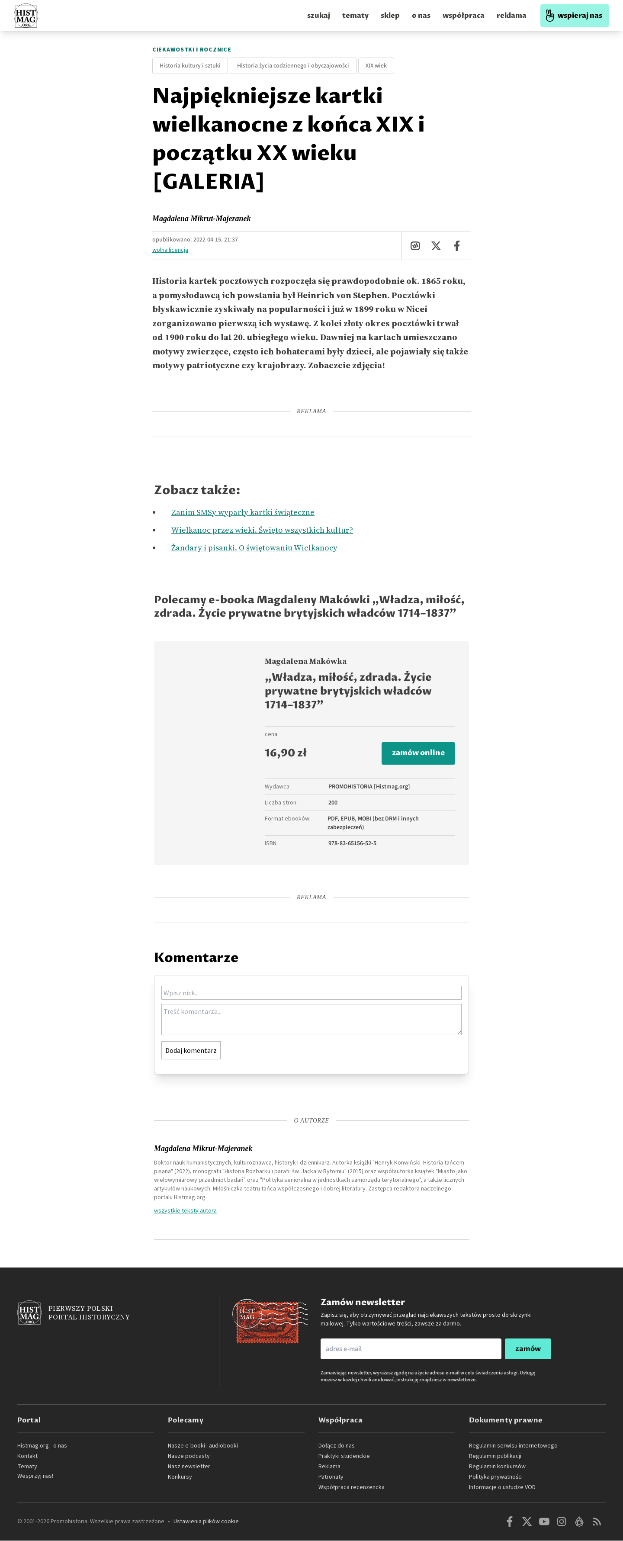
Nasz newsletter (189, 1467)
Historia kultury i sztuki (190, 65)
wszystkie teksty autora (185, 1211)
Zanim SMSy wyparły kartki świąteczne (243, 512)
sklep (390, 15)
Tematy (27, 1467)
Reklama (329, 1467)
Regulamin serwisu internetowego (513, 1446)
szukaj (318, 15)
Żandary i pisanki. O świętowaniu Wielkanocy (254, 547)
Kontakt (27, 1456)
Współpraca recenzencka (351, 1487)
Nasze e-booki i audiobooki (203, 1446)
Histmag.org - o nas (42, 1446)
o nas (421, 15)
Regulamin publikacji (495, 1456)
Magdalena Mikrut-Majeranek (201, 218)
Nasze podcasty (189, 1456)
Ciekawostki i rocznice (191, 49)
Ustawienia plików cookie (206, 1522)
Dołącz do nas (336, 1446)
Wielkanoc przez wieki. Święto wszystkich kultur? (262, 529)
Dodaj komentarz (191, 1050)
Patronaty (331, 1477)
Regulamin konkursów (497, 1467)
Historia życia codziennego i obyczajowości (293, 65)
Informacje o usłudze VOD (502, 1487)
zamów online (417, 753)
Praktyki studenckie (344, 1456)
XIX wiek (376, 65)
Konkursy (180, 1477)
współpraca (464, 15)
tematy (355, 15)
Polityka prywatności (496, 1477)
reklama (512, 15)
